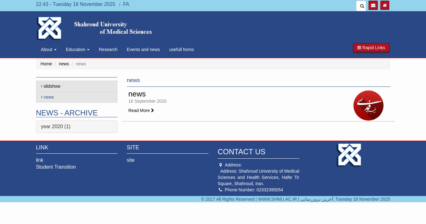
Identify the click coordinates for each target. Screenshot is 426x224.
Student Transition (56, 167)
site (131, 160)
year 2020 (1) (56, 126)
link (40, 160)
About (49, 49)
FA (126, 4)
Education (77, 49)
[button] (371, 47)
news (64, 63)
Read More (141, 110)
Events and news (143, 49)
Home (46, 63)
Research (108, 49)
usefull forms (181, 49)
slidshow (52, 86)
